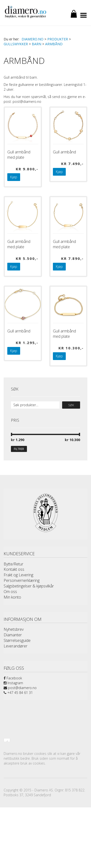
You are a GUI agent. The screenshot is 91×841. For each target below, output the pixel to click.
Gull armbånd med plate (18, 154)
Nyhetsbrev (14, 629)
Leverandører (15, 646)
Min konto (12, 597)
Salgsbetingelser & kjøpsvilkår (29, 586)
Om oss (10, 591)
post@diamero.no (20, 687)
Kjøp (13, 177)
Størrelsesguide (17, 640)
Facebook (13, 678)
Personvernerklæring (22, 580)
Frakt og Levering (18, 575)
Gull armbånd (64, 152)
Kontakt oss (14, 569)
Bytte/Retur (13, 564)
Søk (71, 405)
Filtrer (19, 449)
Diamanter (13, 635)
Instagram (13, 683)
